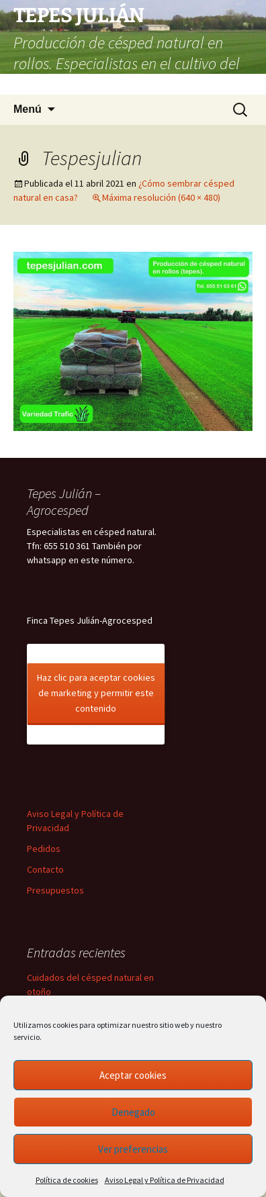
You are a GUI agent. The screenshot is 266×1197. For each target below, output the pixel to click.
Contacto (45, 869)
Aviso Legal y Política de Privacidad (164, 1180)
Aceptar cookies (133, 1075)
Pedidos (43, 849)
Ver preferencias (133, 1149)
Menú (27, 109)
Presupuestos (55, 890)
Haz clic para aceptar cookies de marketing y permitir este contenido (96, 692)
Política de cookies (67, 1180)
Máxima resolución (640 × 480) (161, 197)
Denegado (133, 1112)
